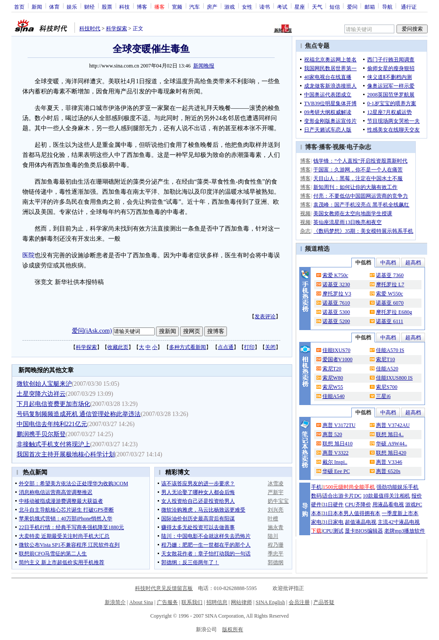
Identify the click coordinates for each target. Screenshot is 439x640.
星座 (299, 6)
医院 (28, 255)
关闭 (270, 347)
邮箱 (370, 6)
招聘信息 (216, 602)
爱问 (352, 6)
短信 (334, 6)
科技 (124, 6)
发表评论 (265, 316)
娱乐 (72, 6)
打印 (249, 347)
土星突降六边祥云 (41, 394)
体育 (54, 6)
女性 (247, 6)
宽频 (177, 6)
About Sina (141, 602)
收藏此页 (117, 347)
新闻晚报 (203, 66)
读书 (264, 6)
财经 (89, 6)
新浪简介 (115, 602)
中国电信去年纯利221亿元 (52, 424)
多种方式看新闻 (187, 347)
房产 (212, 6)
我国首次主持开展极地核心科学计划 (66, 454)
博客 (142, 6)
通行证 (409, 6)
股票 (107, 6)
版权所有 (232, 629)
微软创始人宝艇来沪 (44, 383)
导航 (387, 6)
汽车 (194, 6)
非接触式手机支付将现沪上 (53, 444)
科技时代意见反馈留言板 (164, 588)
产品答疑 (323, 602)
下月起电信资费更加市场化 (53, 404)
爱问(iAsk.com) (92, 330)
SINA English (270, 602)
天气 (317, 6)
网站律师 (241, 602)
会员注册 (299, 602)
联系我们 (191, 602)
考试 (282, 6)
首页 (19, 6)
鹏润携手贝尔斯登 (41, 434)
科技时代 (89, 28)
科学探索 (116, 28)
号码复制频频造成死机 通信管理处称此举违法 (79, 414)
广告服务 (167, 602)
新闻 (37, 6)
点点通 (226, 347)
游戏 (229, 6)
